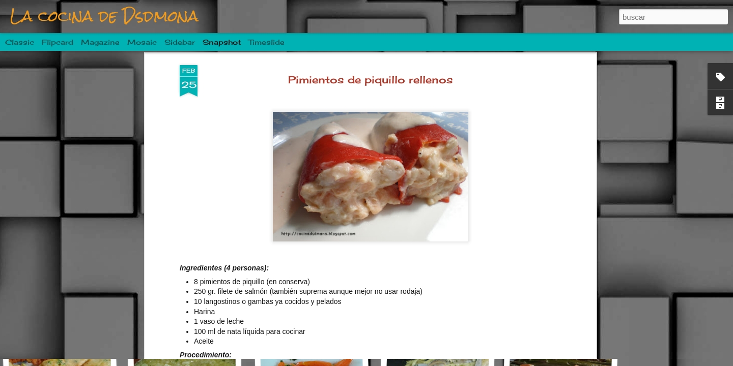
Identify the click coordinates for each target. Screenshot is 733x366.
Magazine (100, 42)
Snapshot (222, 42)
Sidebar (179, 42)
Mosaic (142, 42)
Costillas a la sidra (440, 313)
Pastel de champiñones (323, 315)
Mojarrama (191, 319)
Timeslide (266, 42)
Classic (19, 42)
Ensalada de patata (562, 319)
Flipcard (57, 42)
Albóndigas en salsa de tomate (90, 313)
